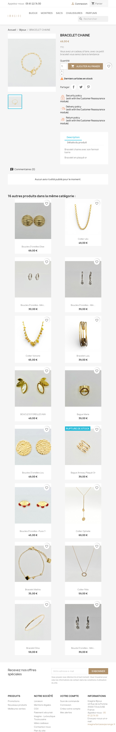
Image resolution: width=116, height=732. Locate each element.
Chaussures (74, 13)
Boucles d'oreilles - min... (83, 305)
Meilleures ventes (17, 708)
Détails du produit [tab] (77, 142)
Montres (47, 13)
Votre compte (69, 696)
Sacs (59, 13)
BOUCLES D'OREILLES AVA (33, 414)
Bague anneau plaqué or (83, 472)
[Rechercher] (93, 19)
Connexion (65, 705)
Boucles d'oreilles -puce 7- (33, 531)
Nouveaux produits (17, 705)
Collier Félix (83, 589)
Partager (73, 87)
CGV (36, 708)
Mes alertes (66, 712)
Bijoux (33, 13)
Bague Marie (83, 414)
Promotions (13, 701)
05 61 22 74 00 (33, 3)
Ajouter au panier (85, 66)
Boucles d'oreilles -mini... (33, 305)
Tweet (81, 87)
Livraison (38, 701)
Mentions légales (42, 705)
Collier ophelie (83, 531)
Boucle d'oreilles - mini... (83, 648)
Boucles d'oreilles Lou (33, 472)
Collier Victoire (33, 355)
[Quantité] (63, 66)
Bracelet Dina (33, 648)
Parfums (91, 13)
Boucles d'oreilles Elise (33, 246)
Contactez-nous (42, 726)
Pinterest (88, 87)
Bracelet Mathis (33, 589)
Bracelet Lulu (83, 355)
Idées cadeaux (41, 723)
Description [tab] (73, 137)
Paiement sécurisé (43, 712)
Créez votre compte (70, 708)
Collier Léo (83, 239)
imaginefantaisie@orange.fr (101, 724)
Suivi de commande (69, 701)
